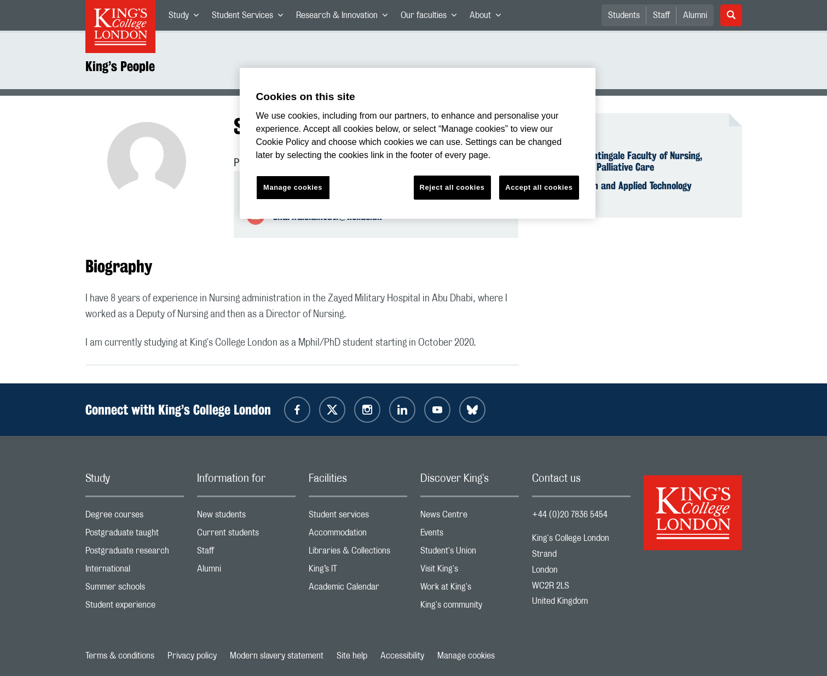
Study (187, 17)
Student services (358, 517)
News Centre (469, 517)
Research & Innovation (345, 17)
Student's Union (469, 553)
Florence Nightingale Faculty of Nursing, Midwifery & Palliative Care (623, 161)
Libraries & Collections (358, 553)
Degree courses (134, 517)
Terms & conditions (119, 655)
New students (246, 517)
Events (469, 535)
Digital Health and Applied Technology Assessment (618, 191)
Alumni (695, 15)
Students (624, 15)
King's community (469, 607)
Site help (352, 655)
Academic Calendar (358, 589)
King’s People (120, 66)
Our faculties (432, 17)
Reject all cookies (452, 187)
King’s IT (358, 571)
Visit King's (469, 571)
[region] (417, 143)
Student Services (251, 17)
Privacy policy (192, 655)
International (134, 571)
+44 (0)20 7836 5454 (570, 514)
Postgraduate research (134, 553)
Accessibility (402, 655)
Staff (661, 15)
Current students (246, 535)
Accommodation (358, 535)
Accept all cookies (538, 187)
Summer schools (134, 589)
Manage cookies (466, 655)
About (488, 17)
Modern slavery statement (276, 655)
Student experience (134, 607)
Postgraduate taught (134, 535)
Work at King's (469, 589)
